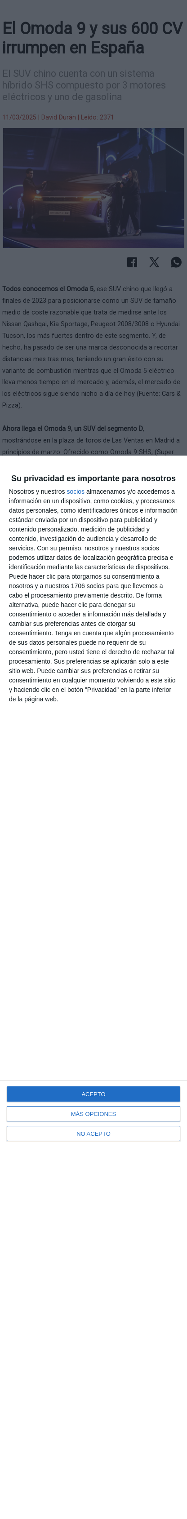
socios (76, 491)
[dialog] (93, 987)
